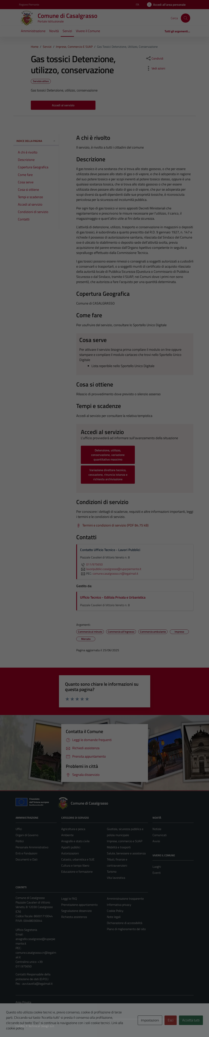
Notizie (157, 829)
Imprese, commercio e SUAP (124, 841)
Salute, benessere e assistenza (126, 853)
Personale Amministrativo (32, 847)
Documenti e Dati (26, 859)
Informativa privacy (119, 904)
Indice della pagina (36, 141)
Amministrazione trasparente (125, 898)
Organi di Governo (27, 835)
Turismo (111, 871)
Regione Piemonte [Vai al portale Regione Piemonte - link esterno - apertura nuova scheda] (29, 4)
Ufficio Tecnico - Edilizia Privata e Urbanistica (112, 597)
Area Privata (23, 1002)
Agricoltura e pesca (73, 829)
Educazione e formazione (77, 871)
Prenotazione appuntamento (79, 904)
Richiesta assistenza (74, 917)
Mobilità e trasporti (119, 847)
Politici (20, 841)
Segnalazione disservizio (76, 910)
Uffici (19, 829)
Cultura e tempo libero (75, 865)
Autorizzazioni (70, 853)
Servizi (67, 30)
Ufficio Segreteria (26, 929)
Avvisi (156, 841)
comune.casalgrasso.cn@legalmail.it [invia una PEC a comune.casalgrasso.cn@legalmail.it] (115, 573)
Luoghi (157, 866)
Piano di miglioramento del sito (126, 929)
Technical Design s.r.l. (41, 1026)
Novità (54, 30)
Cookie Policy (115, 910)
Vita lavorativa (116, 877)
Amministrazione (33, 30)
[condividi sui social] (154, 58)
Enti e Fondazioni (26, 853)
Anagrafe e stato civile (75, 841)
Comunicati (160, 835)
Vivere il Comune (88, 30)
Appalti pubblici (70, 847)
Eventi (157, 872)
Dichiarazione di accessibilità (124, 923)
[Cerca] (185, 18)
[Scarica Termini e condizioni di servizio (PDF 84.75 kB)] (112, 525)
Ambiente (67, 835)
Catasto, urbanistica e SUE (78, 859)
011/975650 (91, 564)
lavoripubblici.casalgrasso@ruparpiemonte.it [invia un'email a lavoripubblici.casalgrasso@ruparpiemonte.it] (110, 569)
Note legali (114, 917)
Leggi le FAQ (69, 898)
